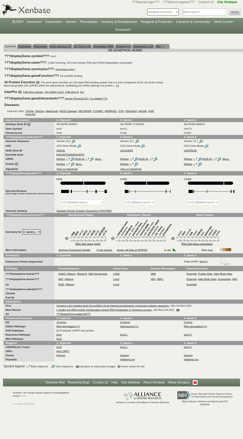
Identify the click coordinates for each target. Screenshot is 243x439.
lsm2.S (215, 261)
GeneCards (100, 273)
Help (114, 382)
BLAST (17, 21)
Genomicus (92, 210)
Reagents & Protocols (156, 21)
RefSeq (60, 159)
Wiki (160, 46)
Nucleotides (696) (103, 46)
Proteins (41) (123, 46)
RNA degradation (66, 326)
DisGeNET (131, 111)
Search (234, 12)
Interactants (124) (143, 46)
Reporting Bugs (79, 382)
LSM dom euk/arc (33, 92)
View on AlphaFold (67, 169)
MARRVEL (111, 111)
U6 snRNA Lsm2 (54, 92)
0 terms (188, 322)
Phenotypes (88, 21)
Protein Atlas (205, 273)
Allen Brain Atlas (223, 273)
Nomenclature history (65, 69)
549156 (60, 150)
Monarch (82, 273)
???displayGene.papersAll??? (73, 314)
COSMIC (98, 111)
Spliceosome (128, 326)
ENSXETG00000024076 (70, 154)
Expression (53, 21)
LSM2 (116, 273)
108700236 (190, 150)
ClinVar (29, 111)
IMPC (160, 279)
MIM (90, 273)
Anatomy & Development (118, 21)
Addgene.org (127, 359)
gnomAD (30, 114)
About (179, 382)
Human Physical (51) (77, 98)
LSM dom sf (72, 92)
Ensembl (192, 273)
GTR (121, 111)
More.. (98, 159)
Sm (82, 92)
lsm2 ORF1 (62, 351)
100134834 (126, 150)
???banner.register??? (179, 2)
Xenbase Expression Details (74, 250)
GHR (151, 111)
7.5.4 (23, 396)
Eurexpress (224, 279)
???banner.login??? (146, 2)
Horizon (60, 355)
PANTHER (105, 210)
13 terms (61, 322)
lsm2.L (124, 347)
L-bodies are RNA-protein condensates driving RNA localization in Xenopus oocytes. (104, 309)
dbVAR (143, 111)
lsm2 (59, 347)
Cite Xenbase (130, 382)
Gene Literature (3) (60, 46)
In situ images (104, 250)
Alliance (71, 273)
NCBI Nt (79, 159)
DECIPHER (85, 111)
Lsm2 (116, 279)
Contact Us (206, 2)
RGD (61, 284)
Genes (70, 21)
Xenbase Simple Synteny (70, 210)
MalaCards (52, 111)
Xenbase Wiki (55, 382)
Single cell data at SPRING (132, 250)
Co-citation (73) (98, 98)
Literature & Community (192, 21)
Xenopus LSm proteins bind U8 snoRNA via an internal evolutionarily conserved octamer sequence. (112, 305)
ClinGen (39, 111)
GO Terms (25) (82, 46)
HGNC (62, 273)
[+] (117, 85)
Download (122, 29)
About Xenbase (154, 382)
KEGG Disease (68, 111)
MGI (60, 279)
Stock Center (223, 21)
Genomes (34, 21)
